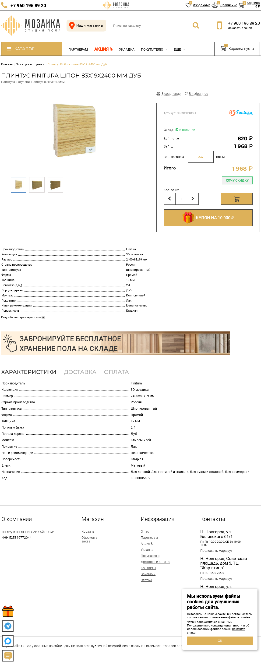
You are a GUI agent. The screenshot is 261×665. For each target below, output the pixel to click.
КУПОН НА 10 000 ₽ (208, 218)
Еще (179, 49)
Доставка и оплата (155, 562)
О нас (145, 531)
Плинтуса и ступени (15, 82)
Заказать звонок (240, 28)
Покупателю (154, 49)
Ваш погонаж (174, 157)
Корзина (88, 531)
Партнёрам (78, 49)
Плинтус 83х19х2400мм (48, 82)
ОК (220, 641)
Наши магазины (85, 25)
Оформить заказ (89, 539)
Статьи (146, 580)
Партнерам (149, 537)
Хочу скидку (237, 180)
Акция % (103, 49)
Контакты (148, 568)
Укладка (126, 49)
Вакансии (148, 574)
